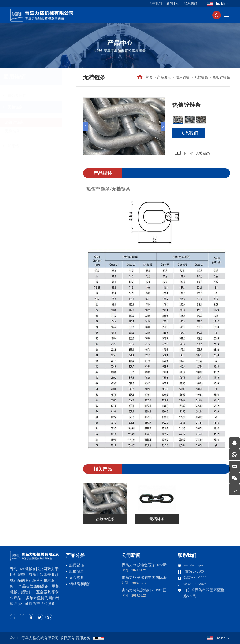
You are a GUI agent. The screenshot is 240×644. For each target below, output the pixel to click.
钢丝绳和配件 (80, 584)
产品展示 (164, 77)
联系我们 (190, 3)
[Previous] (85, 126)
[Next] (163, 126)
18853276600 (193, 571)
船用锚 (27, 146)
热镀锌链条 (28, 122)
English (220, 3)
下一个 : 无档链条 (196, 153)
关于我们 (155, 3)
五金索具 (76, 577)
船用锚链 (183, 77)
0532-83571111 (195, 577)
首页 (149, 77)
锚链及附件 (30, 95)
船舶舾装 (76, 571)
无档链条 (28, 107)
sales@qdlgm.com (196, 565)
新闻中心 (173, 3)
